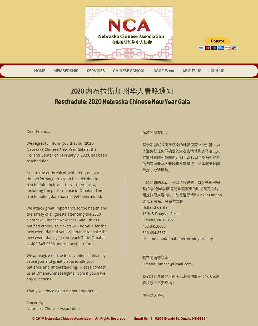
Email (138, 318)
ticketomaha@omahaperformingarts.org (177, 238)
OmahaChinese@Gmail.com (167, 263)
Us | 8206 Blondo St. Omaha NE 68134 (175, 318)
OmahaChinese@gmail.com (60, 273)
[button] (217, 43)
